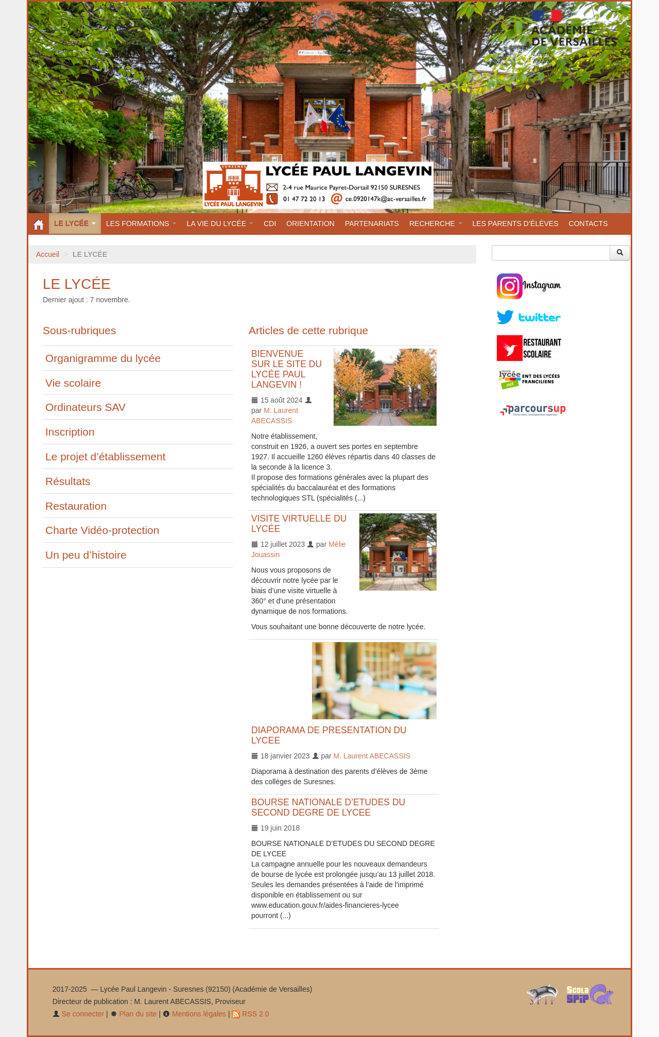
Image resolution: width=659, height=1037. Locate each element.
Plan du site (133, 1014)
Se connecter (78, 1014)
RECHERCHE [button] (435, 223)
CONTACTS (588, 223)
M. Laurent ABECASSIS (372, 756)
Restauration (76, 506)
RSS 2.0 (250, 1014)
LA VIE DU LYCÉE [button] (220, 223)
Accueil (47, 254)
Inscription (70, 432)
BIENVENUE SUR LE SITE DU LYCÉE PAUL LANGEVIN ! (286, 369)
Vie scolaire (73, 383)
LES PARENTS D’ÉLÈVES (516, 223)
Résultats (68, 481)
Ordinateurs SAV (85, 407)
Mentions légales (194, 1014)
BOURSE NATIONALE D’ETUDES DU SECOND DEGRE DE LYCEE (328, 807)
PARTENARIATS (372, 223)
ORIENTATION (310, 223)
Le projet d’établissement (105, 456)
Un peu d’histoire (86, 555)
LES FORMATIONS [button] (141, 223)
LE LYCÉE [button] (75, 223)
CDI (270, 223)
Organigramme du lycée (103, 358)
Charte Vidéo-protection (102, 530)
